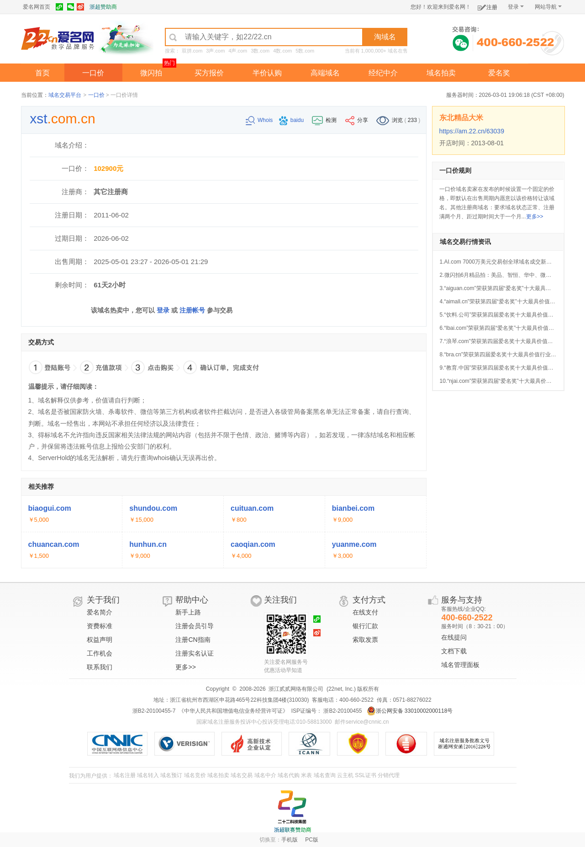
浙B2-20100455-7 (154, 711)
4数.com (282, 50)
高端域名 (325, 73)
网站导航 (548, 7)
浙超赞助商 (103, 7)
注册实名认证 (194, 653)
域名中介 (265, 775)
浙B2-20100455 (342, 711)
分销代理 (389, 775)
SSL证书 (365, 775)
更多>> (534, 216)
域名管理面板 (460, 664)
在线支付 (365, 612)
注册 (487, 5)
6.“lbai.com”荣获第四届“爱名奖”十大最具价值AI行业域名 (508, 328)
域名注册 (125, 775)
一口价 (93, 73)
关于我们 (103, 599)
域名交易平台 (64, 95)
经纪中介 (383, 73)
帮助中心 (191, 599)
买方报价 (209, 73)
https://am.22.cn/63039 (471, 131)
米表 (306, 775)
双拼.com (192, 50)
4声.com (237, 50)
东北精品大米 (461, 118)
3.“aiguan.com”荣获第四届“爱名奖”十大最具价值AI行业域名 (512, 288)
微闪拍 (151, 73)
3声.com (215, 50)
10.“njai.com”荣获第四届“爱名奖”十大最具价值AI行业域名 (509, 381)
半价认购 (267, 73)
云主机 (345, 775)
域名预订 (171, 775)
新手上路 (188, 612)
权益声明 (99, 639)
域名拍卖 (441, 73)
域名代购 (289, 775)
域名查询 (325, 775)
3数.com (260, 50)
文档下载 (454, 651)
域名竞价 (195, 775)
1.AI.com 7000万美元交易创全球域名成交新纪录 (498, 262)
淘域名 (385, 37)
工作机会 (99, 653)
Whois (260, 120)
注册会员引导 (194, 626)
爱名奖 (499, 73)
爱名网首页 (36, 7)
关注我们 (280, 599)
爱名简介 (99, 612)
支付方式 (369, 599)
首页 (42, 73)
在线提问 (454, 637)
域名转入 (148, 775)
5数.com (304, 50)
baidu (292, 120)
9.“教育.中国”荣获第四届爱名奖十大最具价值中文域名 (505, 368)
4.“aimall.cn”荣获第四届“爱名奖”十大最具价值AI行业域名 (508, 301)
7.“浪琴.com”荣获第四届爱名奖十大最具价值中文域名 (504, 341)
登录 (516, 7)
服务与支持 (461, 599)
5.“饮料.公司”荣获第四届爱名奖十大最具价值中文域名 (505, 315)
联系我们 (99, 667)
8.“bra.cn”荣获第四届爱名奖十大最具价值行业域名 (501, 354)
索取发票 (365, 639)
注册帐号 (192, 310)
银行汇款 (365, 626)
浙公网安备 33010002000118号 (410, 710)
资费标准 (99, 626)
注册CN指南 (192, 639)
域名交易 (242, 775)
